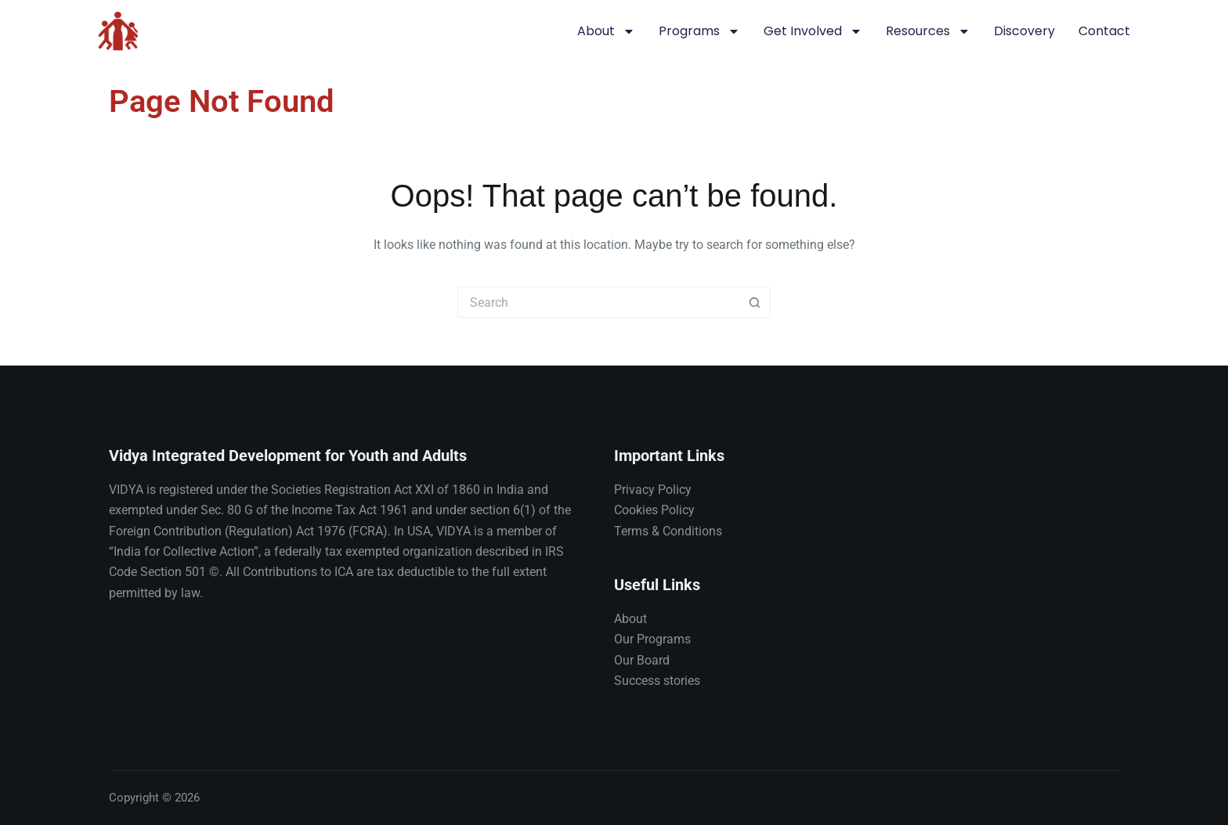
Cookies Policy (654, 510)
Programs (699, 31)
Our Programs (652, 639)
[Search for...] (598, 302)
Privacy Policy (653, 489)
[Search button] (755, 302)
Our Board (642, 660)
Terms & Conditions (668, 531)
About (606, 31)
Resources (928, 31)
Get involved (813, 31)
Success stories (657, 680)
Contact (1104, 31)
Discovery (1024, 31)
